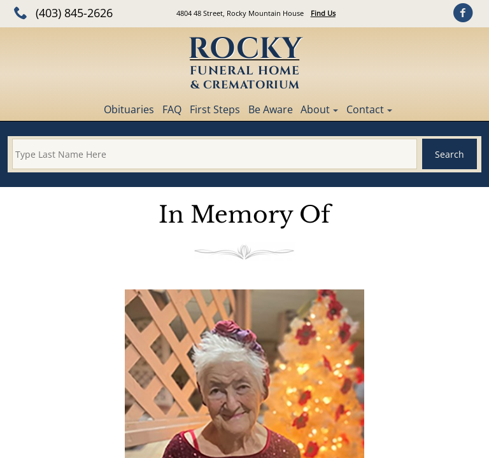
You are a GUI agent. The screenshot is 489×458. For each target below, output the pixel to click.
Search (449, 154)
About (315, 109)
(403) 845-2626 (74, 12)
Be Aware (270, 109)
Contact (365, 109)
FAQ (171, 109)
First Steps (215, 109)
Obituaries (129, 109)
